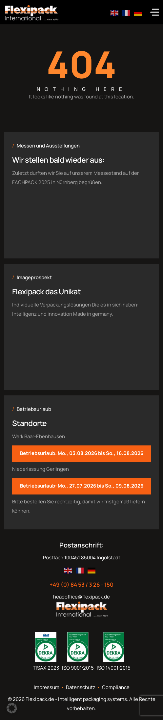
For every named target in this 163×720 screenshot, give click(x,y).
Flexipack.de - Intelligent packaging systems (76, 699)
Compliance (116, 687)
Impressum (46, 687)
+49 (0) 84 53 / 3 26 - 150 (81, 584)
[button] (12, 708)
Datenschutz (80, 687)
